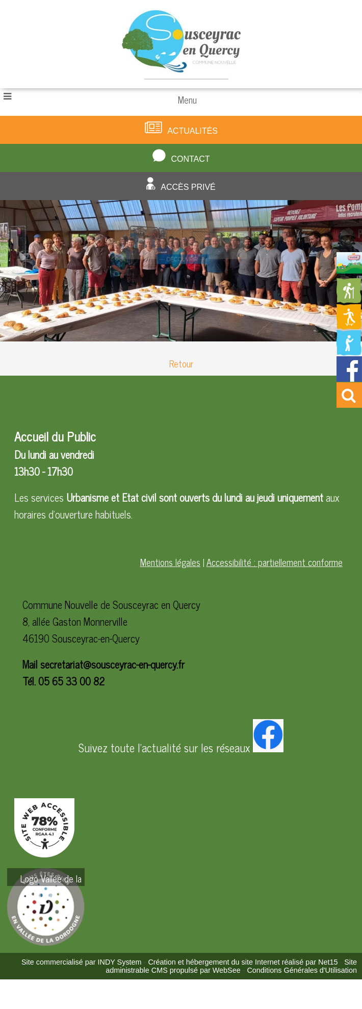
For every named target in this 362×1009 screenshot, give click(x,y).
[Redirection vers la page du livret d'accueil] (349, 269)
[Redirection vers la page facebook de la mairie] (349, 377)
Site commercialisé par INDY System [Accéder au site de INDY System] (81, 962)
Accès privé (188, 187)
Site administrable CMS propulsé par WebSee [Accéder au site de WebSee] (231, 966)
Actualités (192, 131)
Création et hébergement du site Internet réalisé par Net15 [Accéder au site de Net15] (243, 962)
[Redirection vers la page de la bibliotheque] (349, 352)
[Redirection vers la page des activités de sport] (349, 326)
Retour (181, 363)
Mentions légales (170, 562)
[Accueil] (181, 44)
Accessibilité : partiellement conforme (274, 562)
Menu (187, 99)
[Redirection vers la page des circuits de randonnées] (349, 300)
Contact (190, 159)
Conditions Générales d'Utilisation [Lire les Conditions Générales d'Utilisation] (302, 970)
